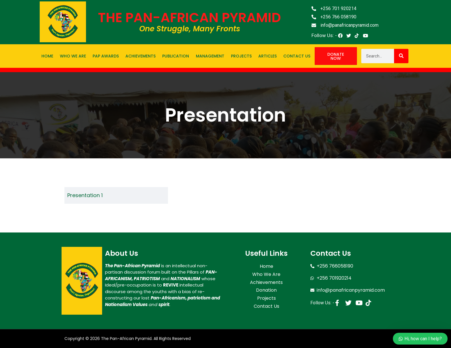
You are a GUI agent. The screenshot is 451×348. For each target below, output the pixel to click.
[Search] (401, 56)
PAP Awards (106, 56)
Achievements (140, 56)
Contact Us (296, 56)
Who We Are (73, 56)
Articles (267, 56)
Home (47, 56)
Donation (266, 288)
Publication (175, 56)
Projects (241, 56)
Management (210, 56)
